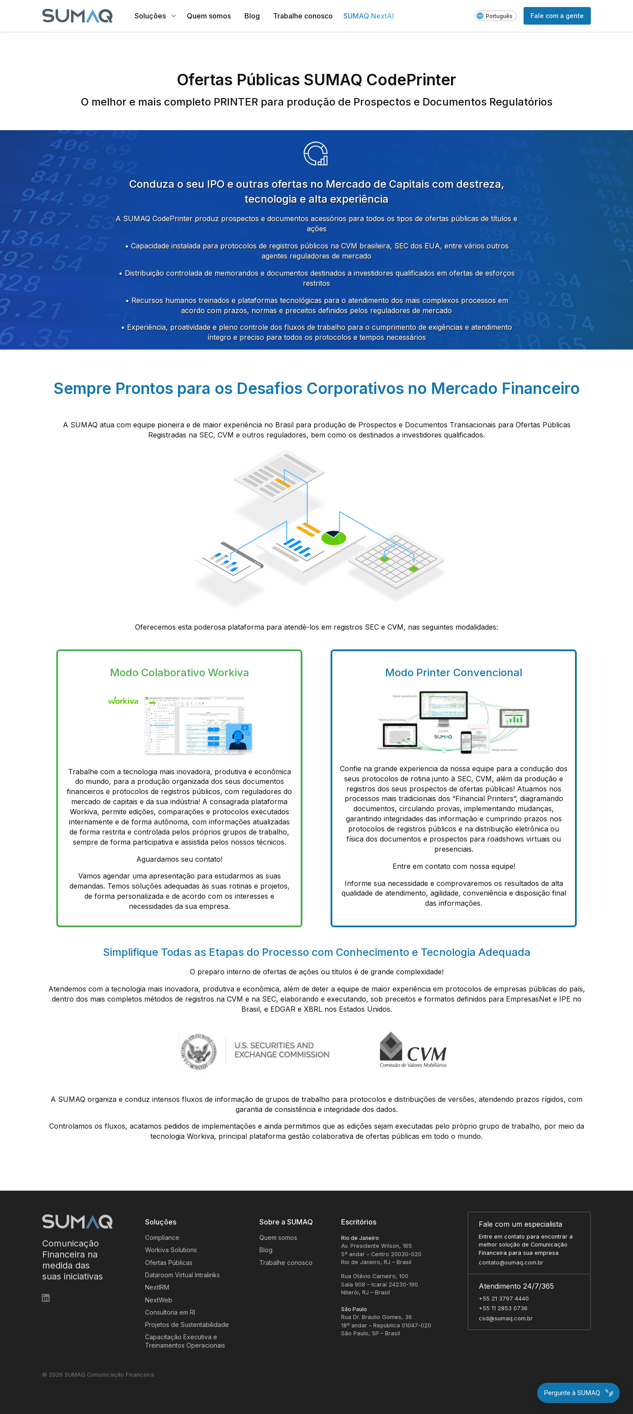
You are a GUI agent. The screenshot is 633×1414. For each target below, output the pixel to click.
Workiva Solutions (171, 1250)
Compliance (162, 1237)
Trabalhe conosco (286, 1262)
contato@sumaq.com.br (511, 1262)
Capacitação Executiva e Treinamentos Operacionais (185, 1340)
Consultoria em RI (170, 1312)
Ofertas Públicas (169, 1262)
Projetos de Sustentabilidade (187, 1324)
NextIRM (157, 1287)
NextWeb (158, 1300)
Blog (266, 1250)
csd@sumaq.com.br (506, 1318)
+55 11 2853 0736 (503, 1308)
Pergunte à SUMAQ (578, 1393)
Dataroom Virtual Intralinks (182, 1275)
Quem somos (278, 1237)
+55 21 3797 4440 (504, 1298)
